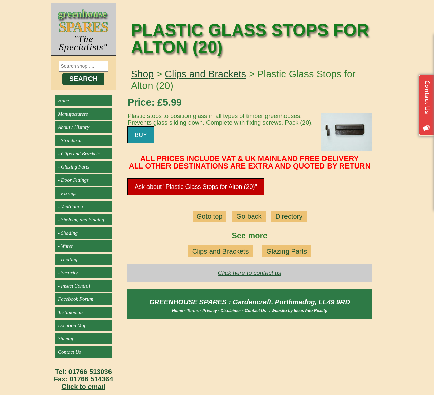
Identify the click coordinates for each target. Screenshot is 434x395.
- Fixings (67, 193)
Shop (142, 73)
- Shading (68, 233)
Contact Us (69, 352)
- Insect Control (74, 286)
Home (64, 100)
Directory (288, 216)
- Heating (67, 259)
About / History (74, 127)
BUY (141, 135)
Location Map (72, 325)
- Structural (70, 140)
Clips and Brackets (205, 73)
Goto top (210, 216)
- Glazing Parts (74, 167)
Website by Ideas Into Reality (299, 310)
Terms (193, 310)
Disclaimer (231, 310)
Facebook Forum (75, 299)
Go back (248, 216)
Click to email (83, 386)
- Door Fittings (73, 180)
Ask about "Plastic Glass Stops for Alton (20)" (196, 186)
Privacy (209, 310)
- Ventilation (70, 206)
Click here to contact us (249, 273)
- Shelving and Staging (81, 219)
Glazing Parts (286, 251)
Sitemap (66, 338)
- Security (68, 272)
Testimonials (70, 312)
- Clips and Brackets (79, 153)
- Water (65, 246)
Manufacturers (73, 114)
